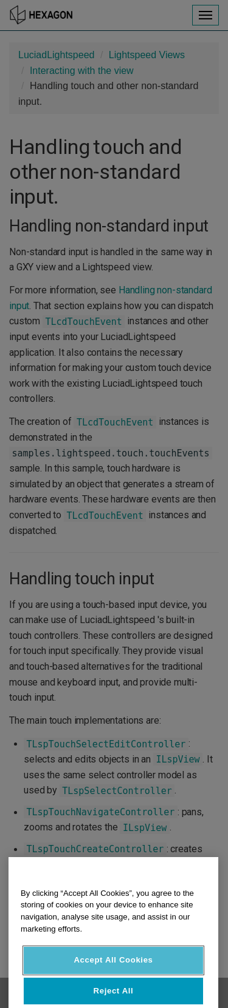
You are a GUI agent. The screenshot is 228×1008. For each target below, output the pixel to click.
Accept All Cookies (113, 968)
